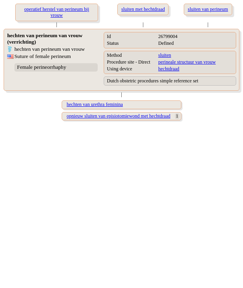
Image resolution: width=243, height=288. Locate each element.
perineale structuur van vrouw (187, 62)
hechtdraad (168, 69)
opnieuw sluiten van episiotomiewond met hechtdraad (119, 116)
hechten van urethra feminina (95, 104)
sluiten (164, 55)
